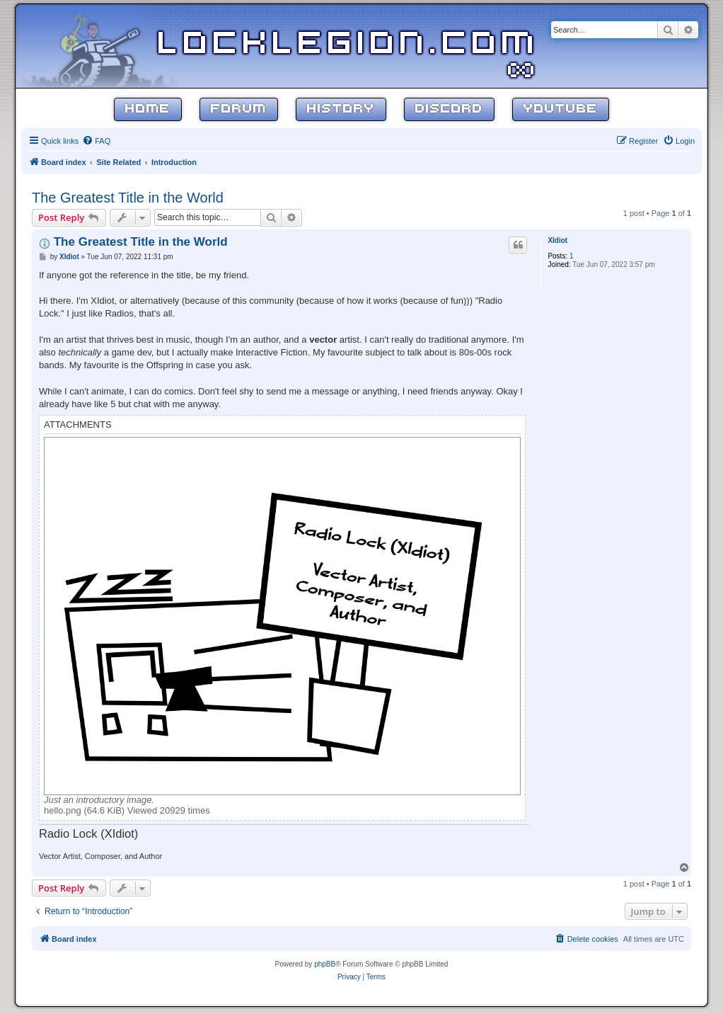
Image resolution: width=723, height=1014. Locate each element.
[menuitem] (96, 140)
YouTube (561, 109)
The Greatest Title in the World (128, 197)
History (341, 109)
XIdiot (557, 240)
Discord (449, 109)
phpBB (324, 964)
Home (147, 109)
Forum (239, 109)
